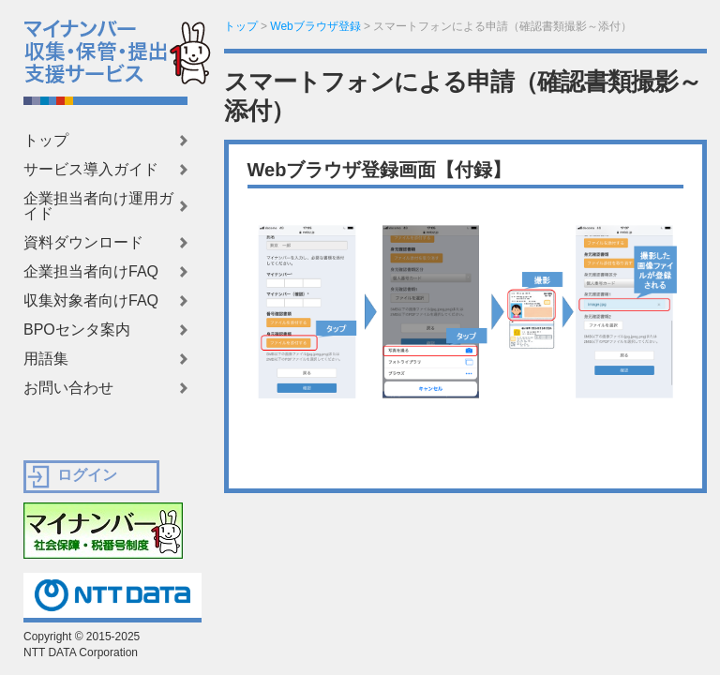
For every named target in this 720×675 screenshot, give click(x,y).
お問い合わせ (68, 388)
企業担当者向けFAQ (90, 271)
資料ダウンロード (83, 242)
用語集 (45, 359)
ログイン (87, 475)
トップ (45, 140)
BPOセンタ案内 (76, 330)
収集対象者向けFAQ (90, 300)
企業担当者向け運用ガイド (98, 206)
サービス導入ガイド (90, 169)
